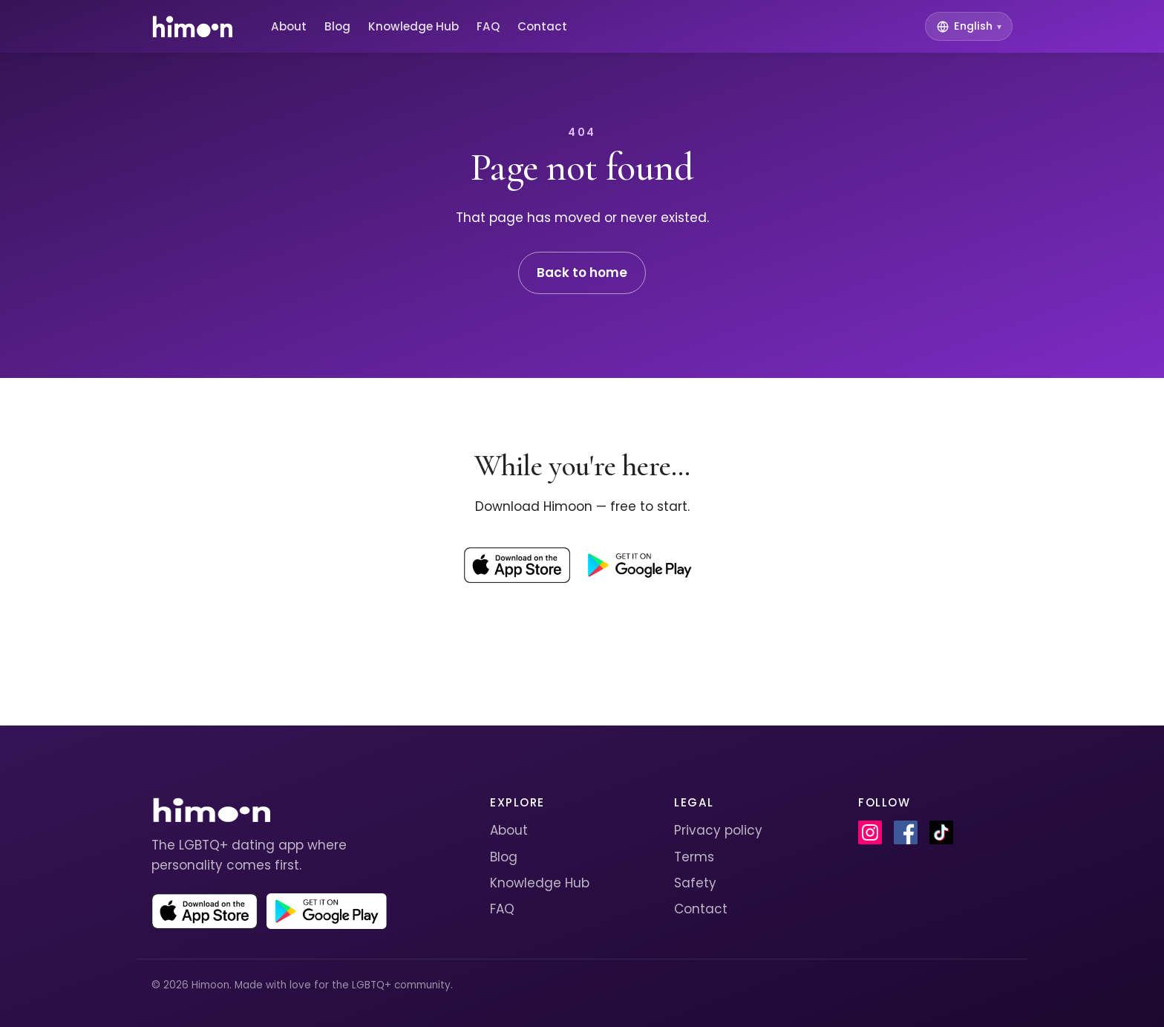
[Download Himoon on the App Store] (517, 565)
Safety (695, 883)
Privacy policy (718, 830)
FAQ (488, 26)
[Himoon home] (191, 27)
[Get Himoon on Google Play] (639, 565)
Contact (542, 26)
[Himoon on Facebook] (906, 832)
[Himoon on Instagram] (870, 832)
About (289, 26)
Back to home (582, 272)
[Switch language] (969, 26)
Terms (694, 857)
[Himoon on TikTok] (941, 832)
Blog (337, 26)
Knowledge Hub (413, 26)
